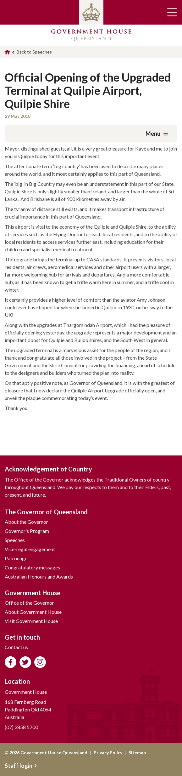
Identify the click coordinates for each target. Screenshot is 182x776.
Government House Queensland (91, 35)
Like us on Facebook (10, 662)
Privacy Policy (108, 752)
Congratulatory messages (32, 567)
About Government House (33, 612)
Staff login (21, 765)
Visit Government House (31, 621)
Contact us (16, 647)
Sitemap (137, 752)
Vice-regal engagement (30, 549)
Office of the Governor (29, 603)
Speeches (15, 540)
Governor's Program (27, 531)
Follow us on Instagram (40, 662)
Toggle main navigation (172, 12)
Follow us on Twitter (25, 662)
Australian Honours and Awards (39, 576)
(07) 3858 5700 (21, 727)
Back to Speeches (34, 51)
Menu (157, 133)
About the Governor (26, 522)
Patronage (16, 558)
